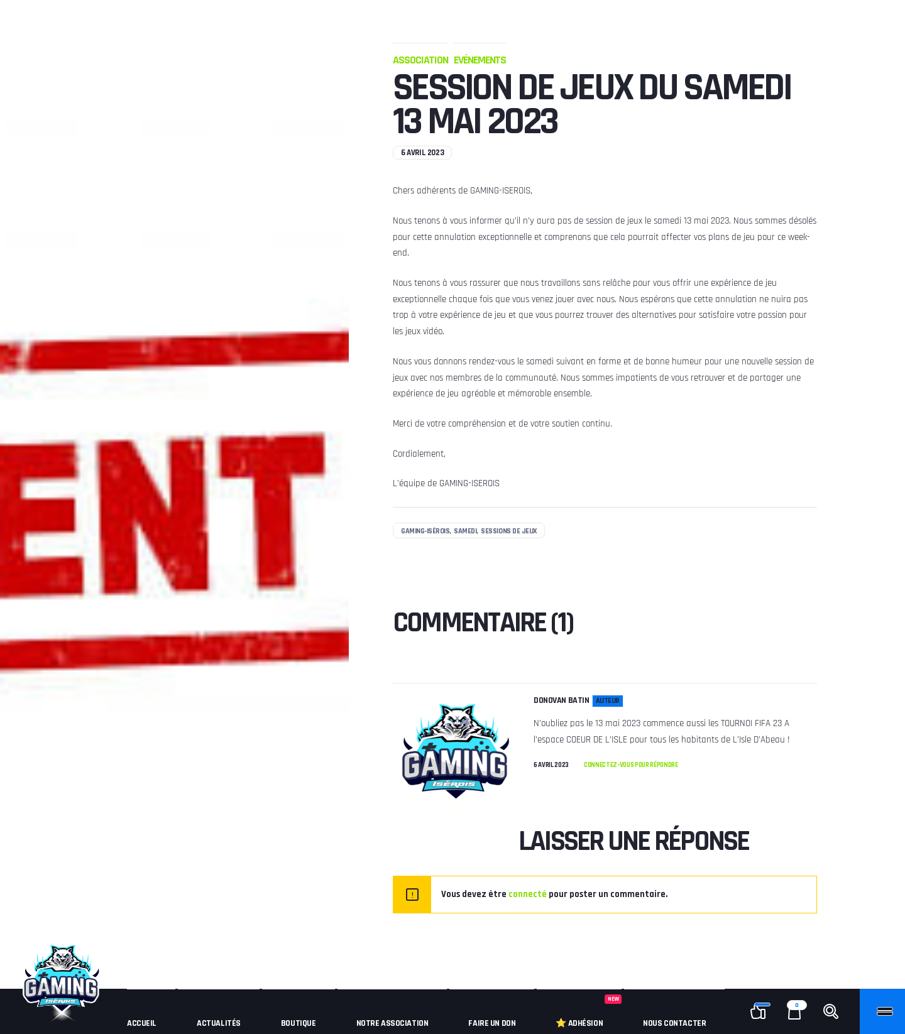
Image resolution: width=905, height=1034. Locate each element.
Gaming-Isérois (425, 531)
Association (420, 60)
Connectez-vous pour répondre (631, 765)
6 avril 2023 (551, 765)
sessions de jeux (508, 531)
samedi (465, 531)
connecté (527, 894)
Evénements (480, 60)
